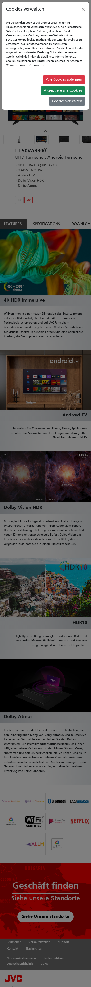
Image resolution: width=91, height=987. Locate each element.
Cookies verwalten (67, 101)
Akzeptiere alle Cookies (63, 90)
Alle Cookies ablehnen (64, 80)
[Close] (83, 9)
